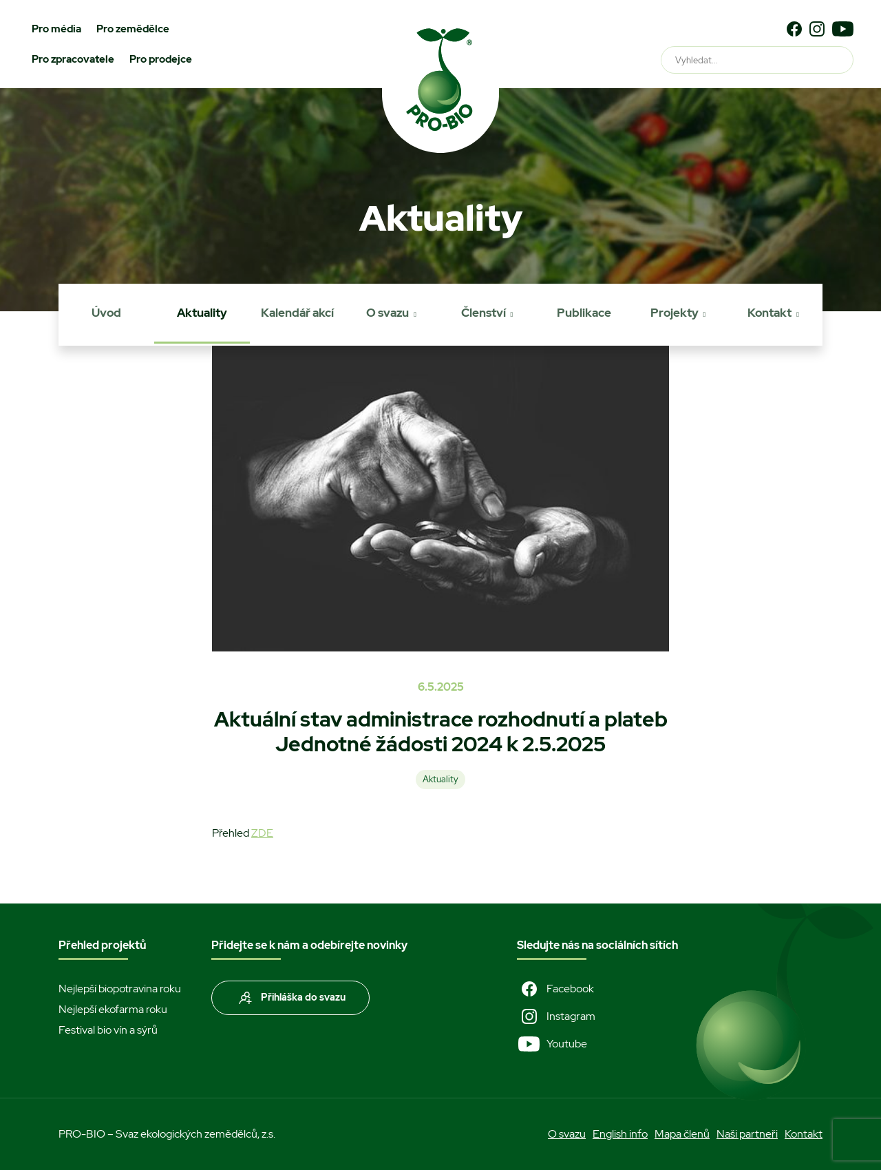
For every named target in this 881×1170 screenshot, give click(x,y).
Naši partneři (747, 1134)
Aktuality (202, 312)
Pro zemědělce (132, 29)
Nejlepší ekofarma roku (113, 1009)
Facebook (555, 988)
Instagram (556, 1016)
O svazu (387, 312)
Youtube (552, 1044)
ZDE (262, 833)
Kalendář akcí (297, 312)
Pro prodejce (160, 59)
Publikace (584, 312)
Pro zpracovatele (73, 59)
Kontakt (769, 312)
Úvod (106, 312)
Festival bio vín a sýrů (108, 1030)
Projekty (674, 312)
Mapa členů (682, 1134)
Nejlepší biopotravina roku (120, 988)
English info (620, 1134)
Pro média (56, 29)
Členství (483, 312)
